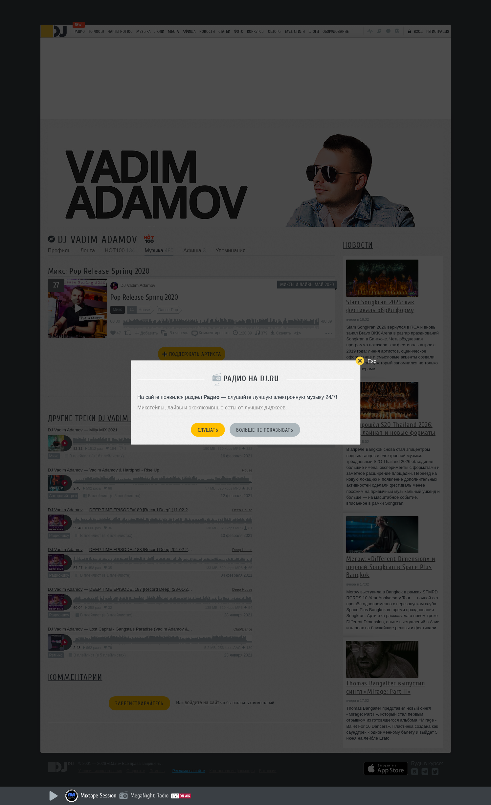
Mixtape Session (98, 795)
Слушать (208, 430)
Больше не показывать (264, 430)
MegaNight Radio (149, 795)
